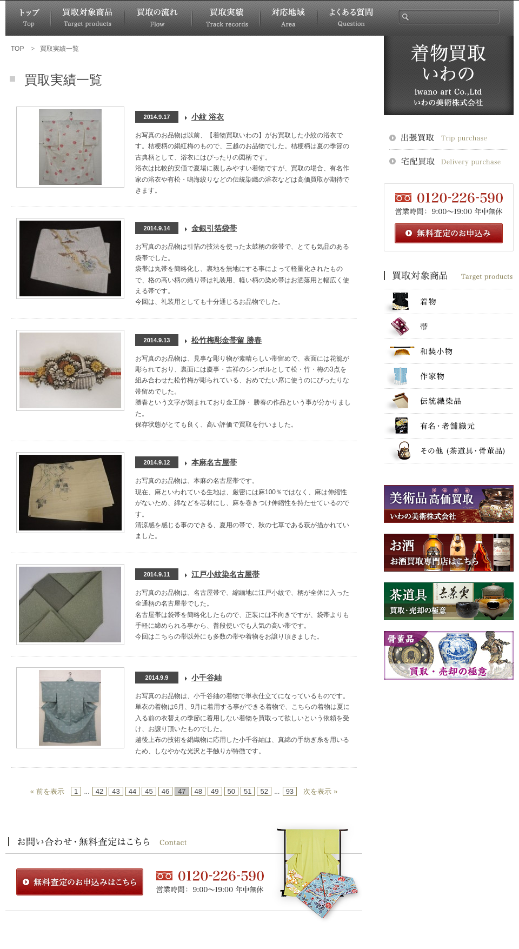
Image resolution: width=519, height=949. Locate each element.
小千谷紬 (206, 677)
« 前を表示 (47, 791)
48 (198, 791)
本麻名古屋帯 (214, 462)
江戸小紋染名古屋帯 (225, 574)
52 (264, 791)
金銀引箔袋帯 (214, 228)
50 (231, 791)
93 (290, 791)
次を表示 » (320, 791)
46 (165, 791)
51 (247, 791)
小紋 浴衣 (207, 116)
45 (148, 791)
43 (115, 791)
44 (132, 791)
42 (99, 791)
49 (214, 791)
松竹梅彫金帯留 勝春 (226, 340)
